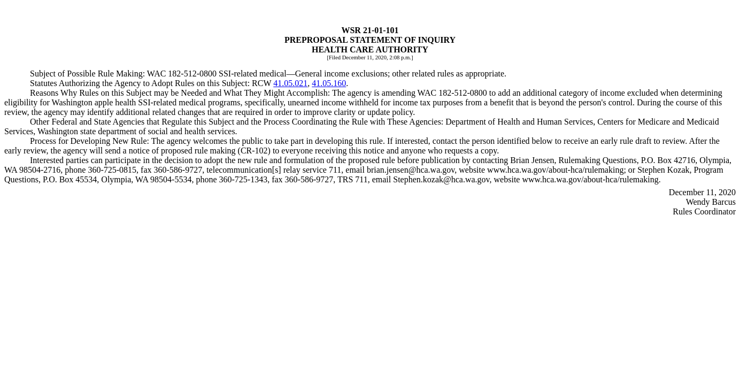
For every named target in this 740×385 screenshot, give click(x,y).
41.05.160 (329, 83)
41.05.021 (290, 83)
